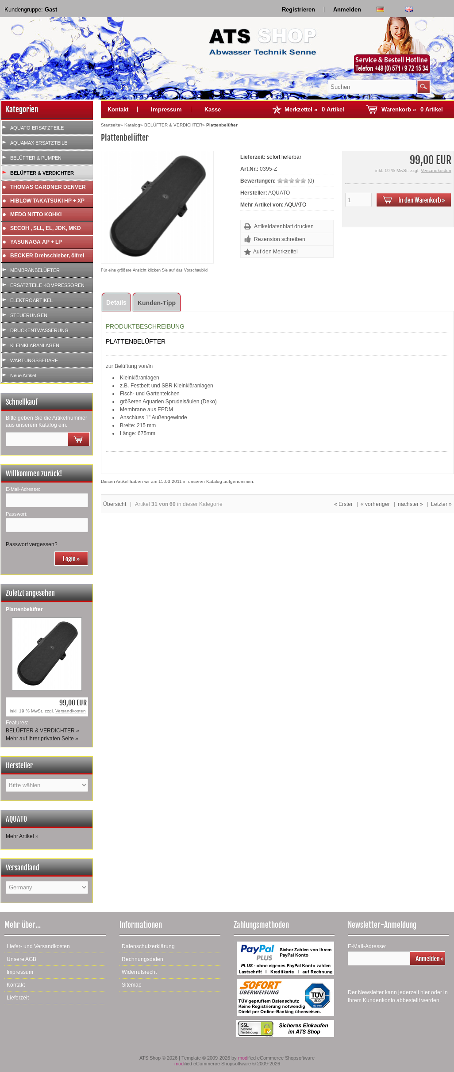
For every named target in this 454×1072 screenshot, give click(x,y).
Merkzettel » (314, 109)
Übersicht (114, 504)
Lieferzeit (18, 998)
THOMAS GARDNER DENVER (48, 187)
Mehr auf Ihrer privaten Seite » (42, 738)
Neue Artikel (23, 375)
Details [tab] (116, 302)
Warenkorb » (412, 109)
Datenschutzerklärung (148, 946)
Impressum (166, 109)
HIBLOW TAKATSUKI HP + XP (47, 201)
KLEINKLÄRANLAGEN (34, 345)
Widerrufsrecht (139, 972)
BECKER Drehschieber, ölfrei (47, 256)
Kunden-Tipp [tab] (157, 302)
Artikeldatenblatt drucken (284, 226)
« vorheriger (375, 504)
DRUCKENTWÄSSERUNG (39, 330)
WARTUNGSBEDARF (34, 360)
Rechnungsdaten (142, 959)
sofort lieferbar (284, 157)
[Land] (47, 887)
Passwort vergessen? (32, 544)
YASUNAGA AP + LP (36, 242)
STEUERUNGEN (28, 315)
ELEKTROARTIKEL (31, 300)
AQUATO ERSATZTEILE (37, 127)
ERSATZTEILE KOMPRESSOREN (47, 285)
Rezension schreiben (279, 239)
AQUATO (295, 205)
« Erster (343, 504)
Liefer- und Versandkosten (38, 946)
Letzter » (441, 504)
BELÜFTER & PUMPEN (36, 158)
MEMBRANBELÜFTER (35, 270)
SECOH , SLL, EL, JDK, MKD (45, 228)
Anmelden (347, 9)
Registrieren (298, 9)
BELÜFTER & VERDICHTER (42, 173)
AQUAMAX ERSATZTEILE (38, 142)
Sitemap (132, 985)
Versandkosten (70, 710)
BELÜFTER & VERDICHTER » (42, 730)
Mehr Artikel (20, 836)
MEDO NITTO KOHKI (36, 214)
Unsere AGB (21, 959)
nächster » (410, 504)
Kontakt (118, 109)
